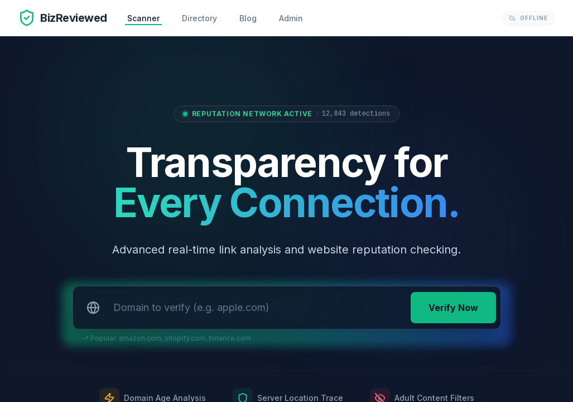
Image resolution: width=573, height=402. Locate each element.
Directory (199, 18)
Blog (248, 18)
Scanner (143, 18)
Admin (291, 18)
